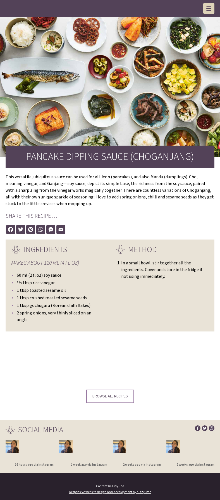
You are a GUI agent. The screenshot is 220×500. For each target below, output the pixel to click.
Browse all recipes (110, 396)
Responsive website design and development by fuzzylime (110, 492)
